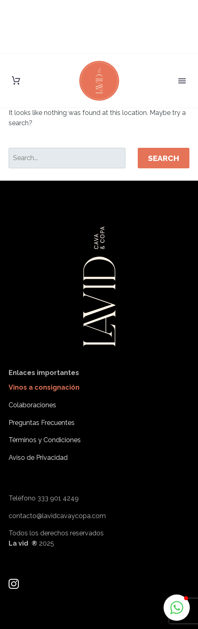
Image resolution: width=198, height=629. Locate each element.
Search (163, 158)
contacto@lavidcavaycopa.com (57, 527)
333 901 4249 (58, 510)
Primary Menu (182, 80)
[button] (177, 608)
